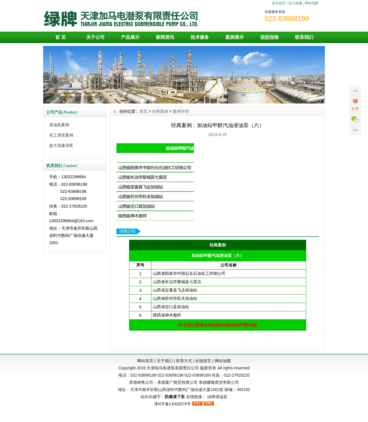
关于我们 (165, 360)
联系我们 (304, 37)
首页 (143, 111)
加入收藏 (295, 3)
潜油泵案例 (59, 124)
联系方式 (184, 360)
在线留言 (203, 360)
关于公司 (95, 37)
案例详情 (181, 111)
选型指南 (269, 37)
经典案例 (160, 111)
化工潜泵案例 (61, 135)
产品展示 (130, 37)
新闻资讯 (165, 37)
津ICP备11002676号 (172, 404)
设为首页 (278, 3)
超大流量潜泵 (61, 145)
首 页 (60, 37)
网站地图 (312, 3)
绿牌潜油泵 (217, 396)
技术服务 (200, 37)
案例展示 (234, 37)
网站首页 (145, 360)
